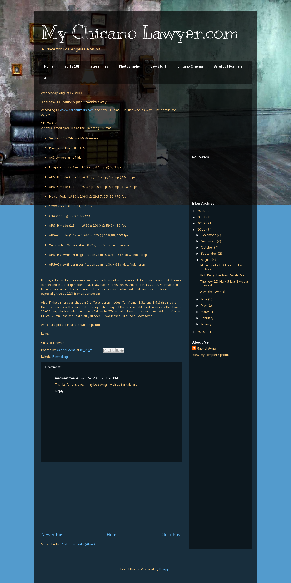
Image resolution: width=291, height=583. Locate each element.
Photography (129, 66)
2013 (201, 217)
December (209, 235)
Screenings (99, 66)
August (206, 259)
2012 (201, 223)
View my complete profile (211, 354)
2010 (201, 331)
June (204, 299)
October (207, 247)
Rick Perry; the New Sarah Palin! (223, 275)
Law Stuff (158, 66)
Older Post (171, 534)
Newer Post (53, 534)
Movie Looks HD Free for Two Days (222, 267)
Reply (59, 391)
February (207, 318)
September (209, 253)
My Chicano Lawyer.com (139, 32)
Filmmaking (60, 356)
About (49, 78)
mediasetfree (65, 378)
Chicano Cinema (190, 66)
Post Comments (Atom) (78, 544)
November (209, 241)
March (205, 311)
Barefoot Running (228, 66)
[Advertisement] (111, 496)
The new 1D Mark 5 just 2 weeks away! (224, 283)
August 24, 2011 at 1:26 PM (97, 378)
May (204, 305)
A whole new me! (212, 291)
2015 (201, 211)
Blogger (165, 569)
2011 (201, 229)
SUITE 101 (72, 66)
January (206, 324)
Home (49, 66)
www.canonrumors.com (76, 110)
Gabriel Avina (206, 348)
